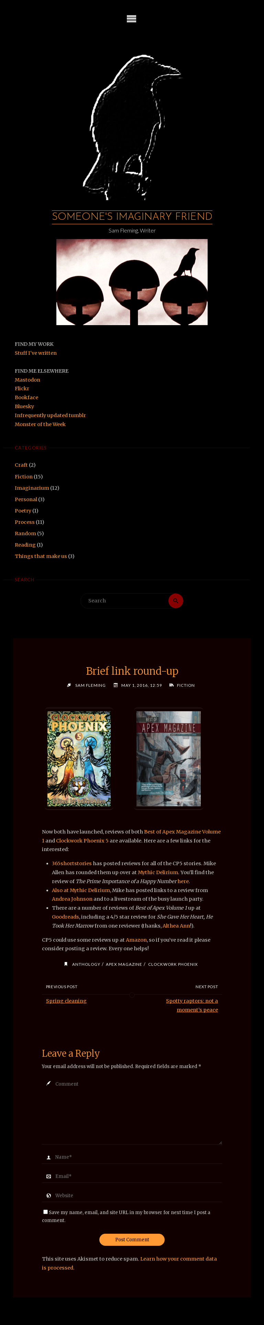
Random (25, 533)
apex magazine (124, 964)
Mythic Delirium (158, 872)
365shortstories (72, 863)
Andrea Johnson (72, 899)
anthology (86, 964)
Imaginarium (32, 488)
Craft (21, 465)
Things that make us (41, 556)
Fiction (24, 477)
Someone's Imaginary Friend (132, 217)
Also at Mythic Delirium (81, 890)
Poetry (23, 511)
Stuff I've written (36, 353)
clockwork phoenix (173, 964)
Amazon (136, 940)
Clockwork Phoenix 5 (82, 841)
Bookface (26, 397)
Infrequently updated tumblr (50, 415)
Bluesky (24, 406)
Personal (26, 499)
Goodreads (65, 917)
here (183, 881)
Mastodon (27, 380)
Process (25, 522)
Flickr (22, 388)
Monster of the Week (40, 424)
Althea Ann (176, 926)
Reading (25, 545)
